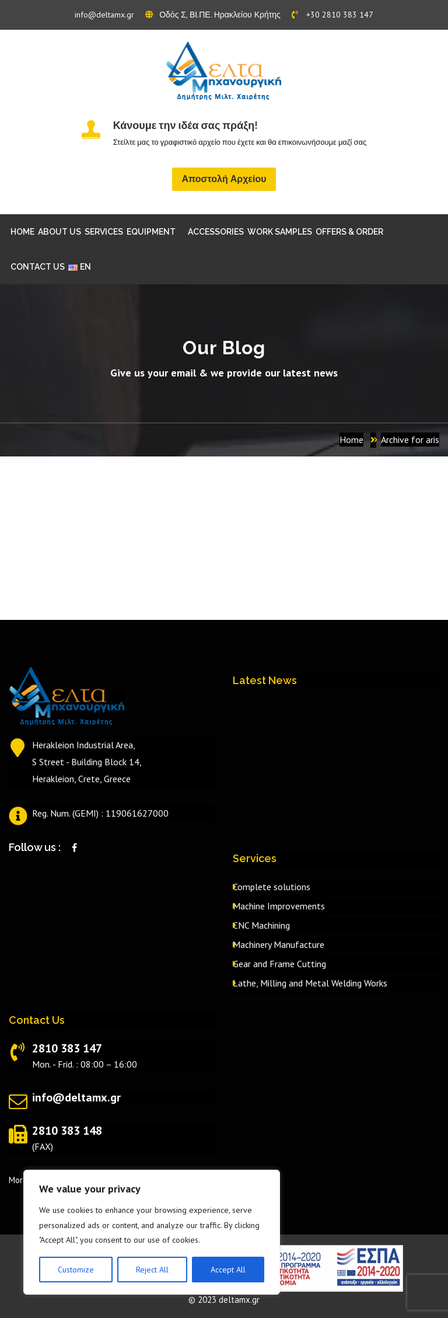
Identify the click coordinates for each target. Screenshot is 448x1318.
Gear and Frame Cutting (279, 964)
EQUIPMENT (151, 231)
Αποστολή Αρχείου (223, 178)
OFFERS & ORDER (349, 231)
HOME (22, 231)
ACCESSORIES (216, 231)
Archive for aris (410, 439)
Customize (76, 1269)
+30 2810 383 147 (332, 14)
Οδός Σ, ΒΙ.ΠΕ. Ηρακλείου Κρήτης (213, 14)
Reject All (152, 1269)
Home (351, 439)
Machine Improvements (279, 906)
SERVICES (104, 231)
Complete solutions (271, 886)
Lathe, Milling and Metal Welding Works (310, 983)
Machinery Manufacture (278, 944)
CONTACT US (37, 266)
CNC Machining (261, 925)
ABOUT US (59, 231)
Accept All (228, 1269)
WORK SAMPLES (279, 231)
